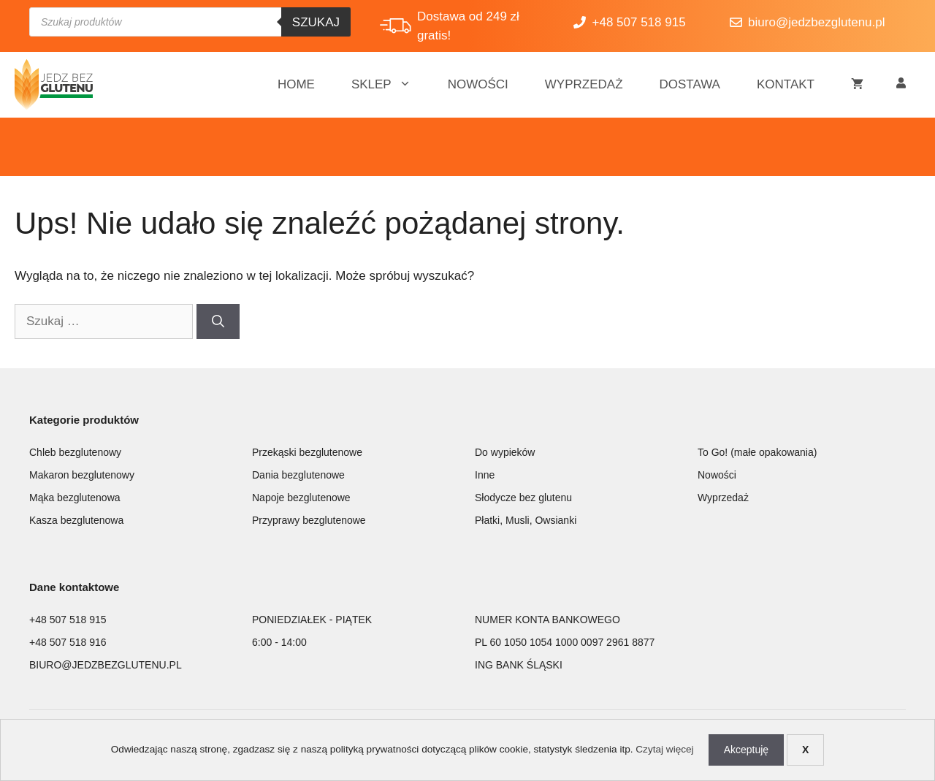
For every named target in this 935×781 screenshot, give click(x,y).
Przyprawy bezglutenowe (309, 520)
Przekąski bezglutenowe (307, 452)
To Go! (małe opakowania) (757, 452)
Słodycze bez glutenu (523, 497)
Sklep (390, 85)
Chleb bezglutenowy (75, 452)
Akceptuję (746, 749)
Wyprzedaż (584, 84)
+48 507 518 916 (68, 642)
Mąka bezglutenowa (75, 497)
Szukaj (316, 22)
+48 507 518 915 (68, 619)
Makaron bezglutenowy (81, 475)
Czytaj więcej (664, 749)
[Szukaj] (218, 321)
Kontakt (785, 84)
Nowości (478, 84)
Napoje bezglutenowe (301, 497)
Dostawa (690, 84)
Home (296, 84)
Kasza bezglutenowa (76, 520)
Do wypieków (505, 452)
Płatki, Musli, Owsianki (525, 520)
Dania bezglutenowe (298, 475)
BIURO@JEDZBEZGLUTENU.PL (105, 665)
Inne (485, 475)
